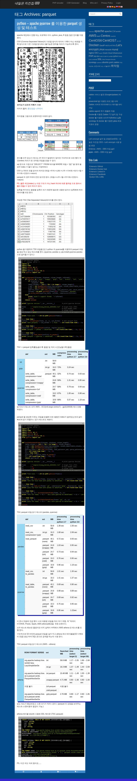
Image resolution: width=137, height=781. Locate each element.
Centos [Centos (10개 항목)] (105, 35)
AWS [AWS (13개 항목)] (92, 35)
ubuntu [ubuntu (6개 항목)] (105, 62)
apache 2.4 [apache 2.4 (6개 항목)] (110, 31)
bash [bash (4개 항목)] (98, 36)
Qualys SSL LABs (96, 177)
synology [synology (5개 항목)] (92, 62)
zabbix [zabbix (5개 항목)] (116, 62)
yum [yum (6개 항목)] (111, 62)
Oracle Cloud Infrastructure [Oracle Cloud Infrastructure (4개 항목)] (112, 53)
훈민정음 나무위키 (35, 109)
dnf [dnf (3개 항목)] (120, 41)
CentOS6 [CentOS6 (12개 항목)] (95, 40)
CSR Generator (73, 3)
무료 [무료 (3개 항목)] (121, 62)
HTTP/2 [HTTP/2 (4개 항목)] (113, 45)
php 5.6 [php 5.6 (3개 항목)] (106, 56)
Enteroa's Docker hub (98, 169)
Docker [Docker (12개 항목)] (94, 45)
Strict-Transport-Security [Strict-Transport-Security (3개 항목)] (108, 59)
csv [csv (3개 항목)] (118, 41)
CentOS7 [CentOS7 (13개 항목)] (109, 40)
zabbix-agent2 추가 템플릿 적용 (102, 111)
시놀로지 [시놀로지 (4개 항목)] (107, 66)
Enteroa (92, 149)
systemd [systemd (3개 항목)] (99, 62)
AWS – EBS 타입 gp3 (105, 149)
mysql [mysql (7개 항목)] (115, 49)
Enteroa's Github (96, 166)
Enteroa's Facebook (97, 174)
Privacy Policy (107, 3)
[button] (41, 771)
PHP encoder (58, 3)
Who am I (94, 3)
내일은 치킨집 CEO (27, 3)
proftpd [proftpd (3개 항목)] (111, 56)
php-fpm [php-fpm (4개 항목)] (97, 56)
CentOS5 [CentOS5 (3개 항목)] (113, 36)
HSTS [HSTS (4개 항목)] (107, 45)
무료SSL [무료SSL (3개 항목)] (91, 66)
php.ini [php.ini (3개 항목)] (102, 56)
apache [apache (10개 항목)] (99, 31)
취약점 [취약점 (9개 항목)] (115, 65)
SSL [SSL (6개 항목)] (100, 59)
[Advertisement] (105, 215)
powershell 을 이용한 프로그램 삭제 (103, 101)
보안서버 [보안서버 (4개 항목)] (97, 66)
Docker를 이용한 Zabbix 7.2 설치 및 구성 (105, 114)
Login (118, 3)
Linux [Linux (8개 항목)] (101, 49)
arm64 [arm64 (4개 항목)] (118, 31)
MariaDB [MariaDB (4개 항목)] (108, 50)
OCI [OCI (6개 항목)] (96, 53)
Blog (85, 3)
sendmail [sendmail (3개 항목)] (94, 59)
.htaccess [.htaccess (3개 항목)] (91, 31)
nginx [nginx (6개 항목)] (91, 53)
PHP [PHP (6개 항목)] (91, 56)
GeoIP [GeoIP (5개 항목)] (102, 45)
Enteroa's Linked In (97, 172)
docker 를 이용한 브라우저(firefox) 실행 (105, 118)
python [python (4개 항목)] (115, 56)
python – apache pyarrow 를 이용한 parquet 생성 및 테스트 (49, 25)
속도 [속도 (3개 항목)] (102, 66)
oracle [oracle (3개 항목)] (100, 53)
